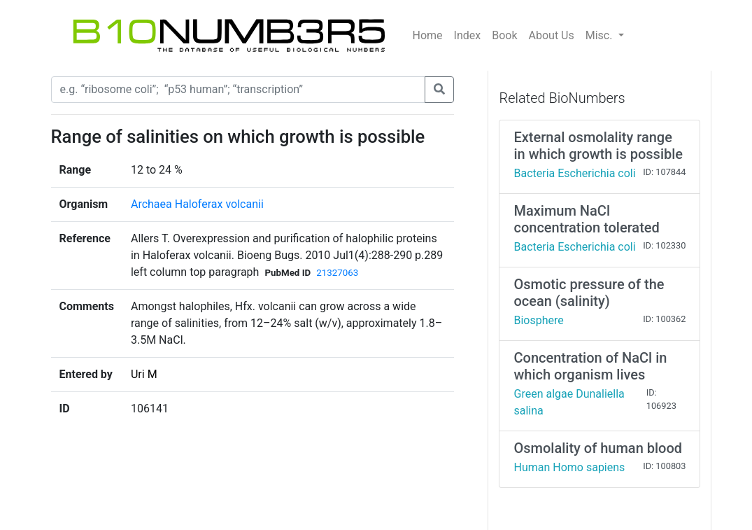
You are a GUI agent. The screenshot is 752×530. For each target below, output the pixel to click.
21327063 (337, 272)
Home (428, 35)
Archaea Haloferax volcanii (197, 204)
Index (467, 35)
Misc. (601, 35)
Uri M (144, 374)
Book (504, 35)
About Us (551, 35)
